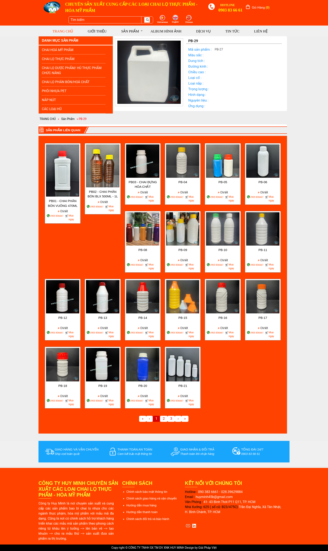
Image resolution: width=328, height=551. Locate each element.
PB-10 (222, 250)
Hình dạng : (197, 95)
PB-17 (262, 317)
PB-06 (262, 182)
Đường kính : (198, 66)
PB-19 (102, 386)
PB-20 (142, 386)
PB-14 (142, 317)
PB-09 (182, 250)
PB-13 (102, 317)
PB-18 (62, 386)
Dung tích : (196, 61)
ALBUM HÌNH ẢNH (165, 31)
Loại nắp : (196, 83)
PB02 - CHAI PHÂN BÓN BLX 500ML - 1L (103, 194)
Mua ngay (71, 217)
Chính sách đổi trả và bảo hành (147, 519)
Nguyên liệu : (198, 100)
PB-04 (182, 182)
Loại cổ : (194, 78)
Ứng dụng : (196, 106)
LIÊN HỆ (261, 31)
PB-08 (142, 250)
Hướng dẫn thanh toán (142, 512)
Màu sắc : (196, 55)
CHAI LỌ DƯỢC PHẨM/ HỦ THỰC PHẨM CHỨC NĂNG (71, 70)
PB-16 (222, 317)
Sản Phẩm (68, 119)
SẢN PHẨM (130, 31)
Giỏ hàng (261, 7)
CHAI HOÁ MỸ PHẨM (57, 50)
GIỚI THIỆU (97, 31)
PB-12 (62, 317)
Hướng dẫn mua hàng (141, 505)
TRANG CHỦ (63, 31)
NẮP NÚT (49, 100)
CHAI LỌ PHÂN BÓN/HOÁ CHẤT (66, 82)
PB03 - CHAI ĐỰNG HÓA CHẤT (143, 184)
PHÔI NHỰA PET (54, 91)
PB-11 (262, 250)
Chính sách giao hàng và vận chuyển (151, 498)
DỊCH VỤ (203, 31)
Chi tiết (63, 211)
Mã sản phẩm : (199, 49)
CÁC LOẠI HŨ (52, 109)
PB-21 (182, 386)
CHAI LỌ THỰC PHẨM (58, 59)
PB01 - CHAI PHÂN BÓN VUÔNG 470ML (63, 203)
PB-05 (222, 182)
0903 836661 (56, 216)
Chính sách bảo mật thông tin (146, 492)
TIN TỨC (233, 31)
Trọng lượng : (198, 89)
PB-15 (182, 317)
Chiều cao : (197, 72)
